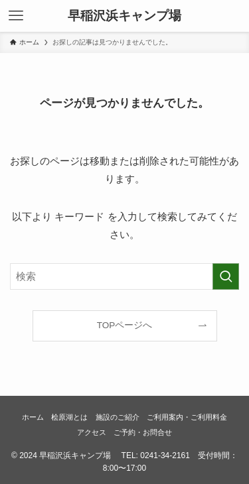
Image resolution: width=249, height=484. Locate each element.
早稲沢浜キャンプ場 (124, 16)
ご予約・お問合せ (143, 432)
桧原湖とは (69, 417)
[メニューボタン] (16, 16)
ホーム (33, 417)
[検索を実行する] (225, 276)
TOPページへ (125, 325)
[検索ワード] (124, 276)
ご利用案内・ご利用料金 (187, 417)
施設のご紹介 (117, 417)
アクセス (91, 432)
